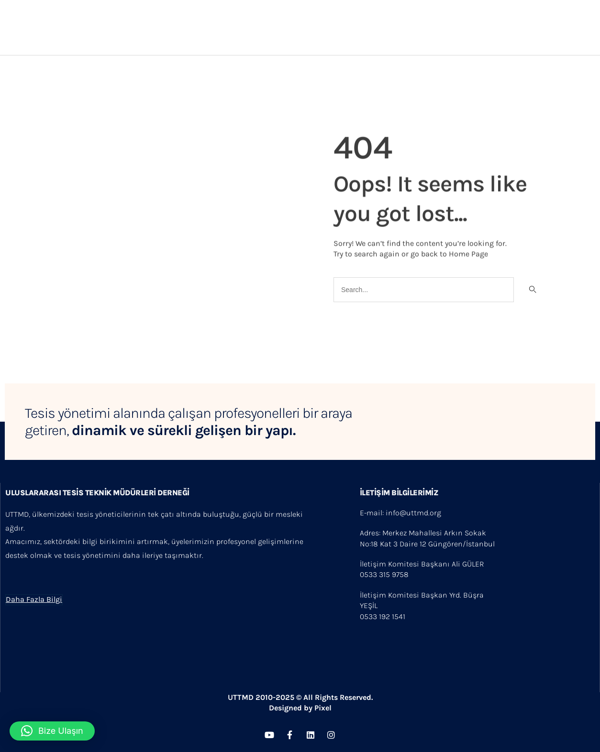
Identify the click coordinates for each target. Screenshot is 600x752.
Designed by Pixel (300, 707)
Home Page (468, 252)
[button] (52, 731)
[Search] (532, 289)
